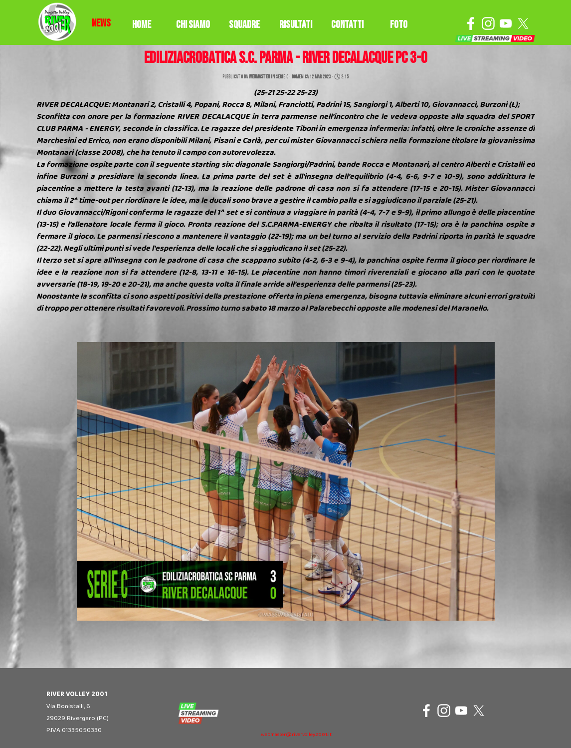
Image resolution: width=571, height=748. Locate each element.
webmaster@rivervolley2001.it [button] (296, 735)
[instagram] (488, 23)
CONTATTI (347, 24)
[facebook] (470, 23)
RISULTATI (295, 24)
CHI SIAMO (193, 24)
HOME (141, 24)
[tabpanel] (101, 23)
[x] (523, 23)
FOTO (398, 24)
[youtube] (505, 23)
